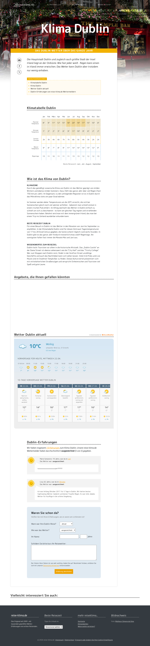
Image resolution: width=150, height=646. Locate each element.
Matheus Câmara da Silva (124, 621)
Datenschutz (69, 640)
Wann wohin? (104, 5)
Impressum (59, 640)
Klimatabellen (54, 5)
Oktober (62, 482)
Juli (69, 459)
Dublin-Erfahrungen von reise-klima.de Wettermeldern (53, 91)
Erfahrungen (53, 448)
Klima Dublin (36, 85)
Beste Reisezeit (79, 5)
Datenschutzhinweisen (51, 565)
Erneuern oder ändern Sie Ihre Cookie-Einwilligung (94, 640)
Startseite (81, 621)
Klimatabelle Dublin (39, 82)
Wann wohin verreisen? (86, 626)
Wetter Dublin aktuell (40, 88)
